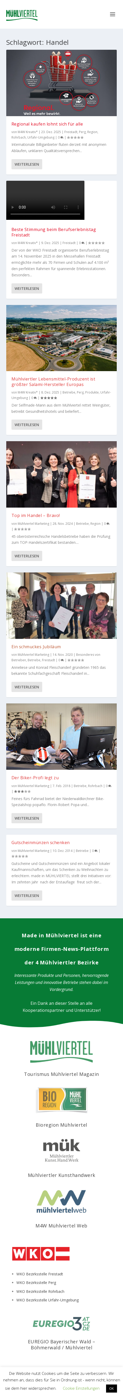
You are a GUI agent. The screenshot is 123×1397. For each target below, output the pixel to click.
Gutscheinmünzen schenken (40, 842)
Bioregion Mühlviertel (61, 1125)
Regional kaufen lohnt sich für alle (47, 124)
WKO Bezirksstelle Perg (36, 1282)
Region (92, 132)
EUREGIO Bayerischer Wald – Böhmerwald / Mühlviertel (61, 1344)
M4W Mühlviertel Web (61, 1226)
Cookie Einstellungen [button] (81, 1388)
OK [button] (111, 1388)
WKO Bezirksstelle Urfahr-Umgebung (47, 1300)
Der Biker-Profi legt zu (35, 778)
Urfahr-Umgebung (40, 137)
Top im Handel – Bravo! (35, 515)
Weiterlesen (27, 164)
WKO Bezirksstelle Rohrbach (40, 1291)
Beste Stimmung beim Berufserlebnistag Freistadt (53, 232)
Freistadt (70, 132)
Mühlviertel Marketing (33, 523)
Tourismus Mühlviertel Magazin (61, 1074)
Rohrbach (18, 137)
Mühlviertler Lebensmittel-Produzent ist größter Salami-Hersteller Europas (53, 381)
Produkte (92, 392)
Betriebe (69, 392)
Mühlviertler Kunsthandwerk (61, 1175)
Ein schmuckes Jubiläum (36, 647)
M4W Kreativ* (28, 132)
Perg (82, 132)
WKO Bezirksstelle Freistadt (39, 1273)
